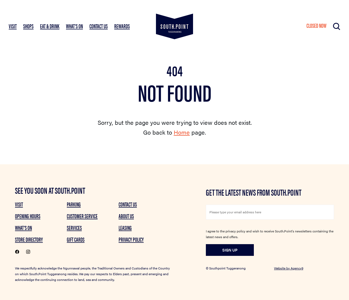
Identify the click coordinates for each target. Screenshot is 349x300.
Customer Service (82, 216)
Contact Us (98, 26)
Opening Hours (27, 216)
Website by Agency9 (288, 268)
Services (74, 227)
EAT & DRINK (49, 26)
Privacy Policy (131, 239)
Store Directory (29, 239)
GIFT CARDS (76, 239)
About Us (126, 216)
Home (182, 132)
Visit (19, 204)
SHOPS (28, 26)
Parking (74, 204)
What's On (74, 26)
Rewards (122, 26)
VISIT (13, 26)
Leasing (125, 227)
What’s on (23, 227)
